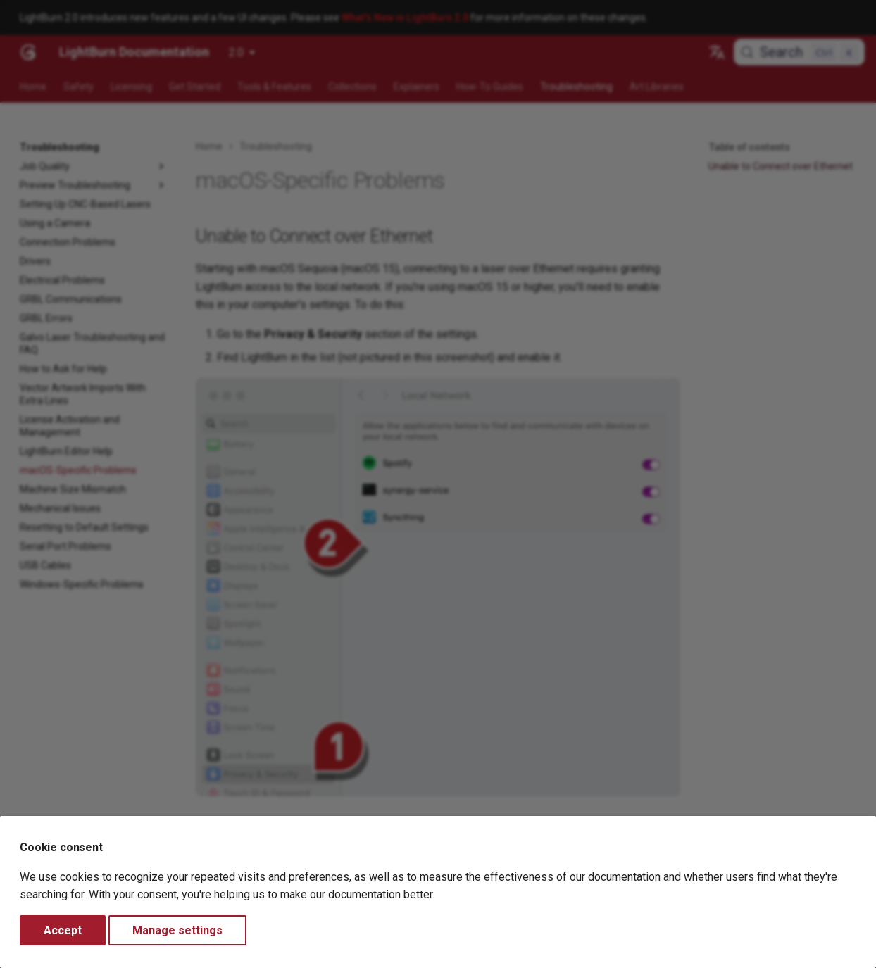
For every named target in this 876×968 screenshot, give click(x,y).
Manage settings (177, 930)
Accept (63, 930)
